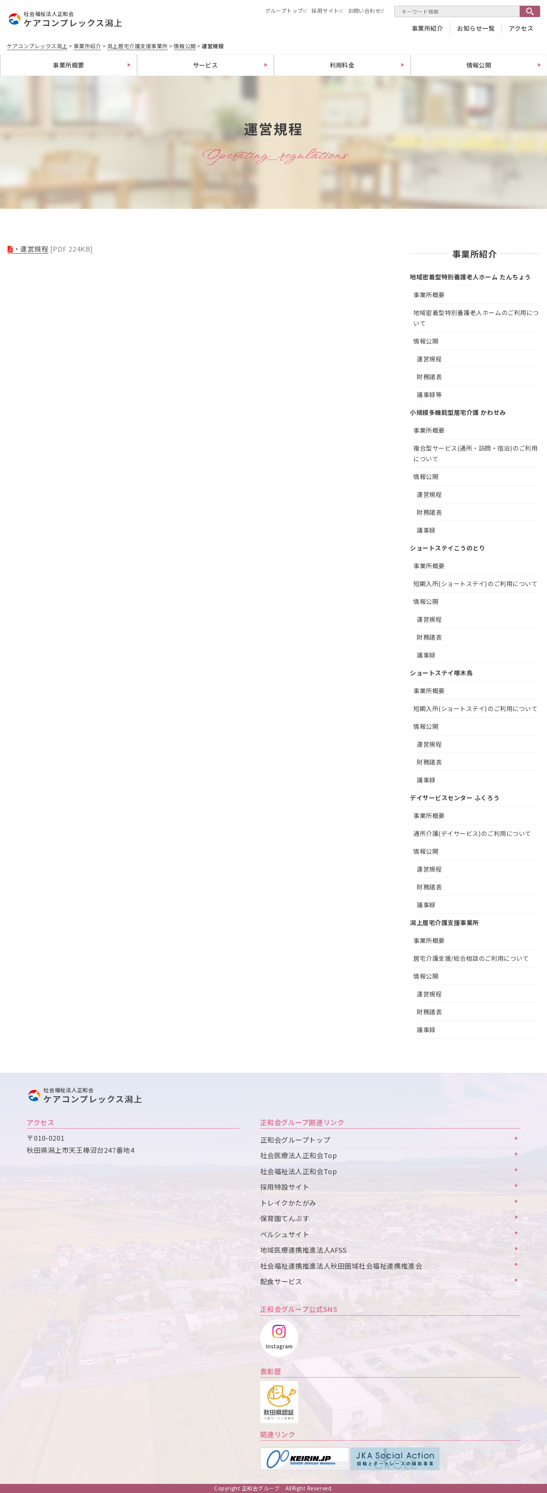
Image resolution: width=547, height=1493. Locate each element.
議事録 (426, 529)
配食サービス (281, 1281)
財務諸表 (429, 376)
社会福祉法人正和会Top (298, 1171)
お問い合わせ (364, 10)
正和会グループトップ (295, 1140)
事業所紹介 (427, 28)
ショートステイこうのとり (447, 547)
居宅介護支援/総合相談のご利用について (471, 958)
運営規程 (429, 358)
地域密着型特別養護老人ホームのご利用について (476, 318)
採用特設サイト (285, 1187)
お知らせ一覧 (476, 28)
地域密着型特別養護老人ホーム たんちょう (470, 276)
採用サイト (325, 10)
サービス (205, 64)
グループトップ (284, 10)
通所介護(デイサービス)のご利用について (472, 833)
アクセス (521, 28)
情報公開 (479, 64)
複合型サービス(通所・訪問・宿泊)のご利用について (475, 453)
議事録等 (429, 394)
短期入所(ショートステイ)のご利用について (475, 583)
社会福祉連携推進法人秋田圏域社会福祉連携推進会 (341, 1266)
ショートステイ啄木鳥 (441, 672)
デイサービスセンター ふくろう (455, 797)
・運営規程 (31, 249)
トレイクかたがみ (288, 1203)
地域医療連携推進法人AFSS (303, 1250)
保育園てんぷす (285, 1218)
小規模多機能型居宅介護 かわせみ (458, 412)
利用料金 (342, 64)
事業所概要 (68, 64)
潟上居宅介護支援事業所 (444, 922)
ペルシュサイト (285, 1234)
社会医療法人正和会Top (298, 1155)
